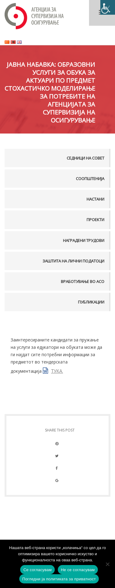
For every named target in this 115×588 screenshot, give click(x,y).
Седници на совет (85, 158)
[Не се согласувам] (107, 564)
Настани (95, 199)
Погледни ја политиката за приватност (59, 579)
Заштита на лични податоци (73, 261)
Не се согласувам (78, 569)
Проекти (95, 219)
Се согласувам (37, 569)
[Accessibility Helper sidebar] (107, 7)
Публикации (91, 302)
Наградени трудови (83, 240)
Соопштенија (90, 178)
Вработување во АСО (82, 281)
